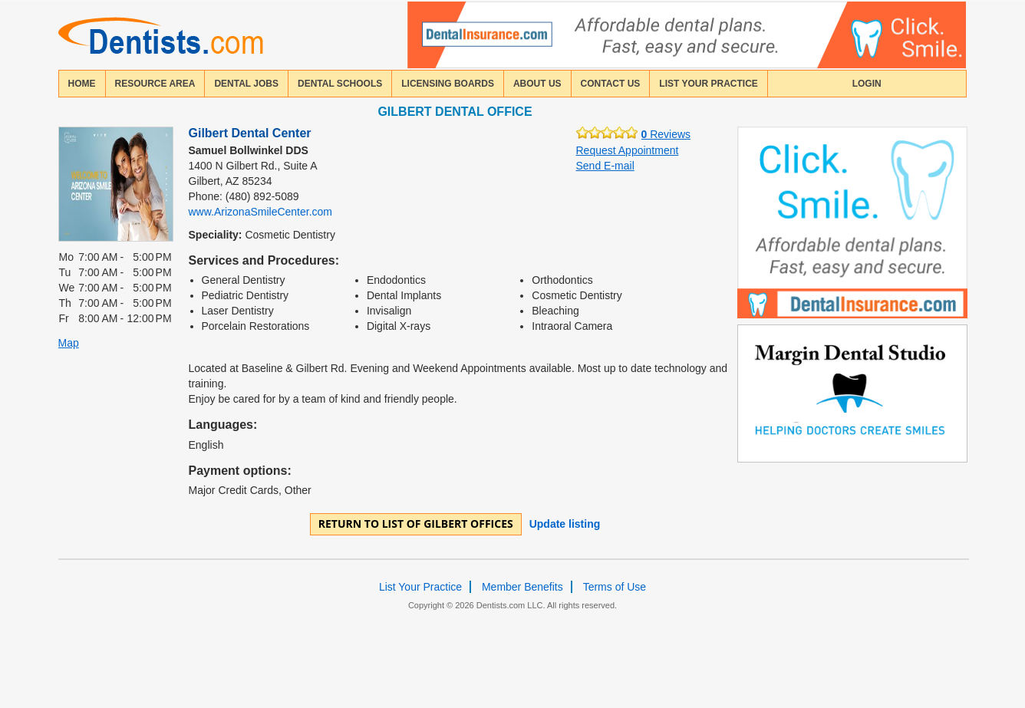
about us (537, 83)
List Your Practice (708, 83)
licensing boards (447, 83)
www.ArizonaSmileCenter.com (261, 212)
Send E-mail (605, 166)
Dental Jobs (246, 83)
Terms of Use (614, 587)
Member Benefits (522, 587)
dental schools (340, 83)
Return (415, 523)
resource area (155, 83)
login (867, 83)
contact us (611, 83)
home (82, 83)
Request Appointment (627, 150)
